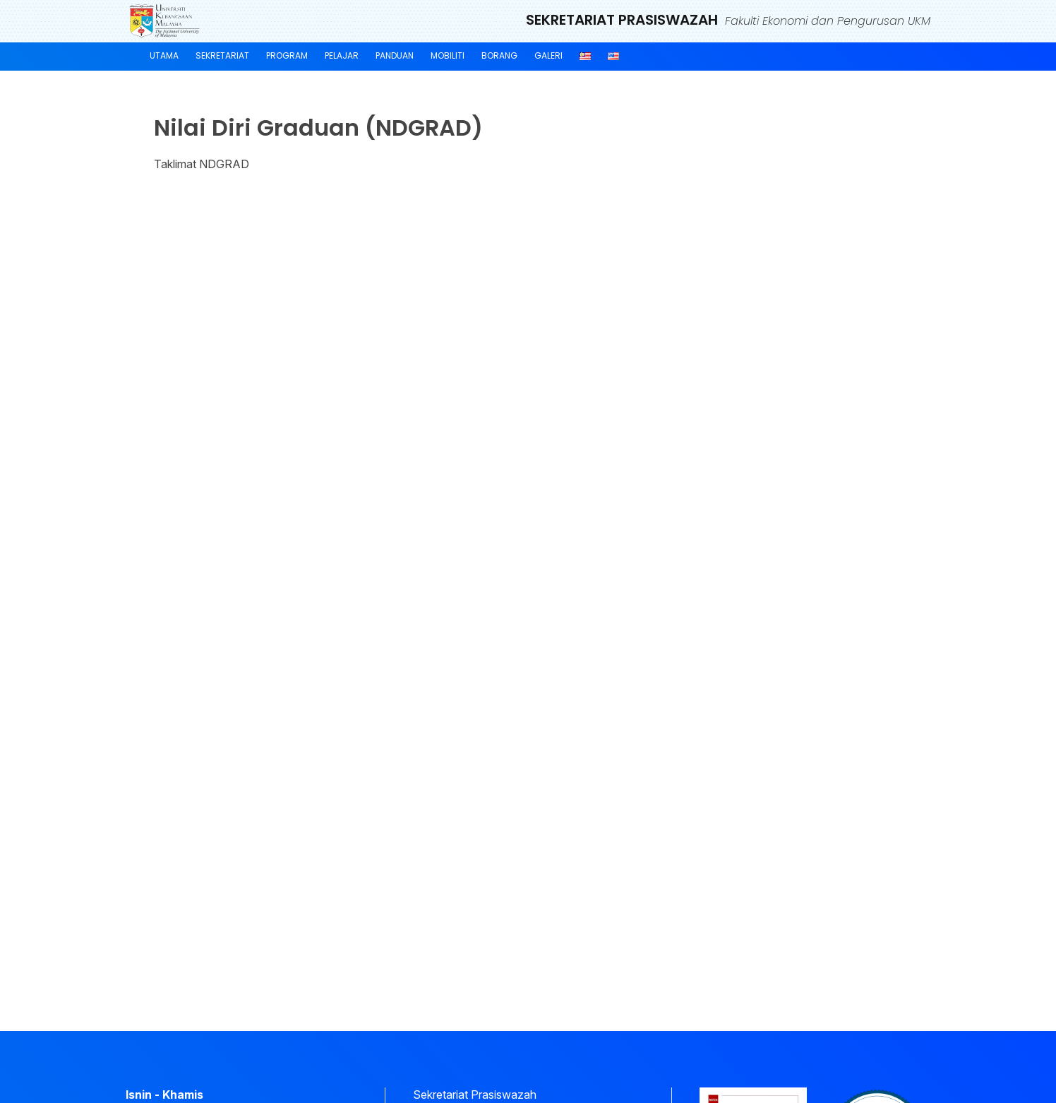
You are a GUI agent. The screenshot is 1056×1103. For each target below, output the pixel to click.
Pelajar (342, 55)
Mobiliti (447, 55)
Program (287, 55)
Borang (499, 55)
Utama (164, 55)
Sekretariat (222, 55)
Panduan (395, 55)
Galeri (548, 55)
